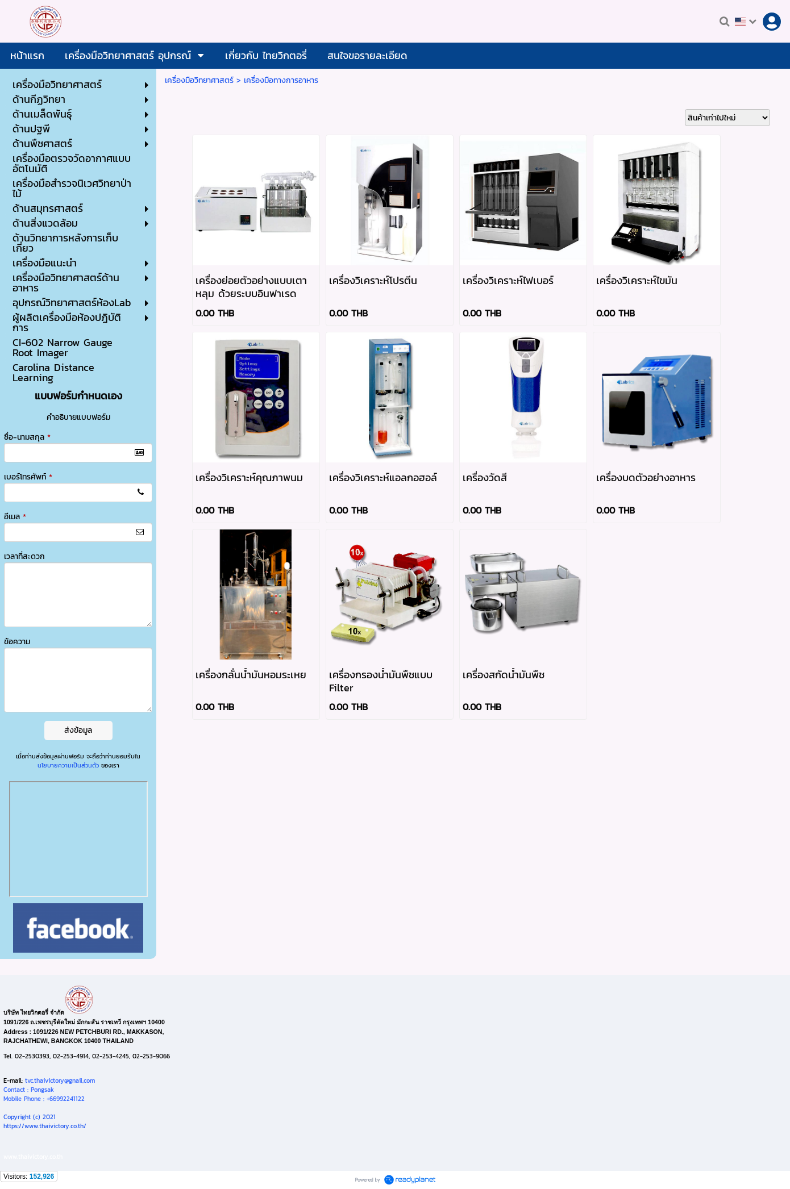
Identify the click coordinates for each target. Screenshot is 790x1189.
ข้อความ (17, 642)
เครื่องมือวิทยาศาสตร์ (199, 80)
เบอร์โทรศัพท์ (28, 477)
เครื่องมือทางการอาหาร (281, 80)
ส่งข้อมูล (78, 730)
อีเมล (15, 517)
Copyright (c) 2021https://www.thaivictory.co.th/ (44, 1121)
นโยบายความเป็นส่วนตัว (68, 765)
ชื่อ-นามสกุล (27, 437)
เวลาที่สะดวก (24, 556)
